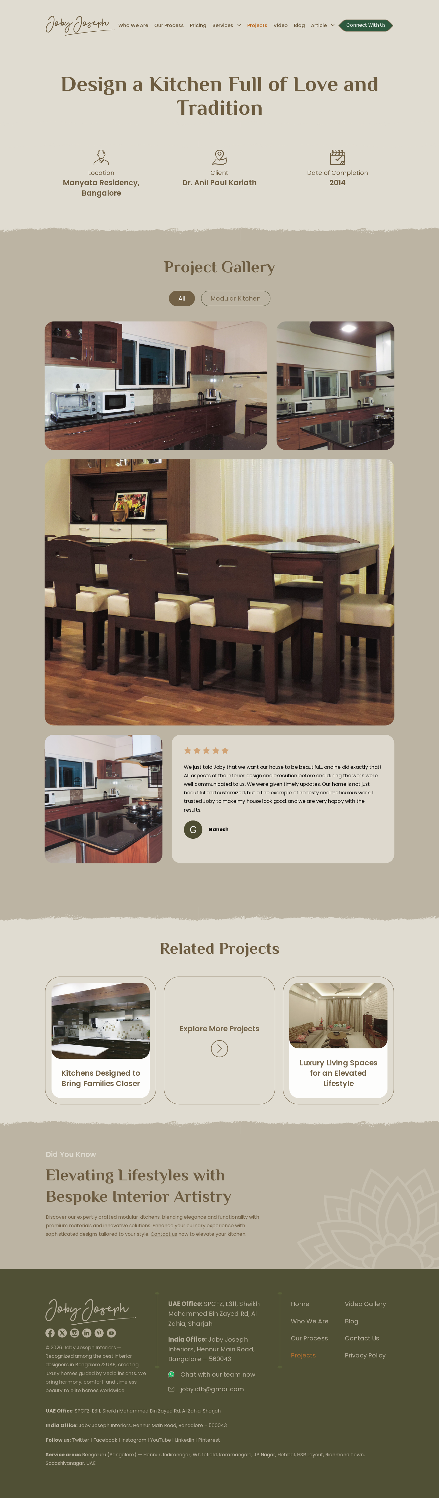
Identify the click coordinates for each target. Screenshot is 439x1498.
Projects (257, 25)
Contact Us (362, 1338)
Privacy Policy (366, 1355)
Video (280, 25)
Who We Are (133, 25)
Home (299, 1302)
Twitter (80, 1440)
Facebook (105, 1440)
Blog (299, 25)
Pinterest (209, 1440)
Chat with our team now (217, 1375)
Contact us (164, 1234)
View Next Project (338, 1040)
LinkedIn (184, 1440)
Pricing (198, 25)
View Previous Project (100, 1040)
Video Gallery (366, 1302)
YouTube (160, 1440)
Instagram (133, 1440)
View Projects (219, 1040)
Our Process (169, 25)
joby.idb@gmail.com (211, 1390)
